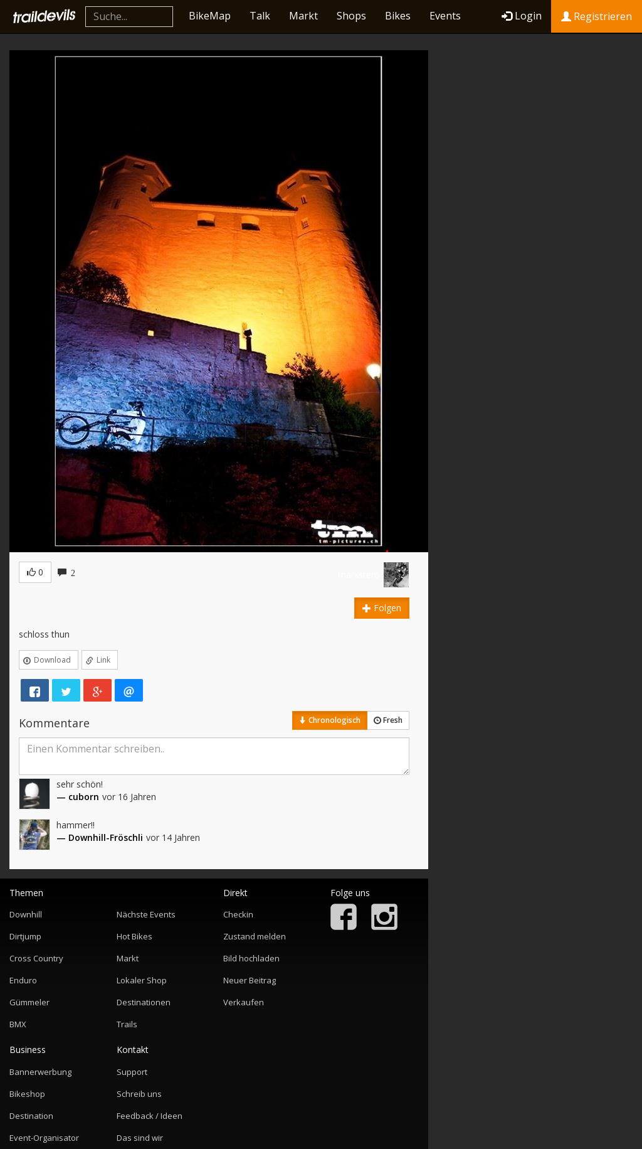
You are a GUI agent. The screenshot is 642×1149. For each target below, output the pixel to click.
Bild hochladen (251, 958)
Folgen (381, 608)
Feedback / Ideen (149, 1115)
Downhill (25, 914)
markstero (359, 574)
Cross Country (36, 958)
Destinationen (144, 1002)
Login (522, 16)
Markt (303, 16)
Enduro (23, 980)
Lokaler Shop (142, 980)
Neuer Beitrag (249, 980)
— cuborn (77, 797)
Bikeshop (27, 1093)
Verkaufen (243, 1002)
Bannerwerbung (40, 1071)
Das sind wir (140, 1137)
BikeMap (210, 16)
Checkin (238, 914)
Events (445, 16)
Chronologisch (329, 720)
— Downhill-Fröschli (99, 837)
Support (132, 1071)
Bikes (398, 16)
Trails (127, 1024)
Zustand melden (254, 936)
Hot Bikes (134, 936)
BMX (17, 1024)
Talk (260, 16)
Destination (31, 1115)
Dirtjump (25, 936)
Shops (351, 16)
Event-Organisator (44, 1137)
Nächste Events (146, 914)
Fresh (388, 720)
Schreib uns (139, 1093)
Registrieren (596, 16)
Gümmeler (29, 1002)
